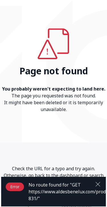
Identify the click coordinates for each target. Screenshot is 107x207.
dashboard (71, 175)
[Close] (98, 183)
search (96, 175)
